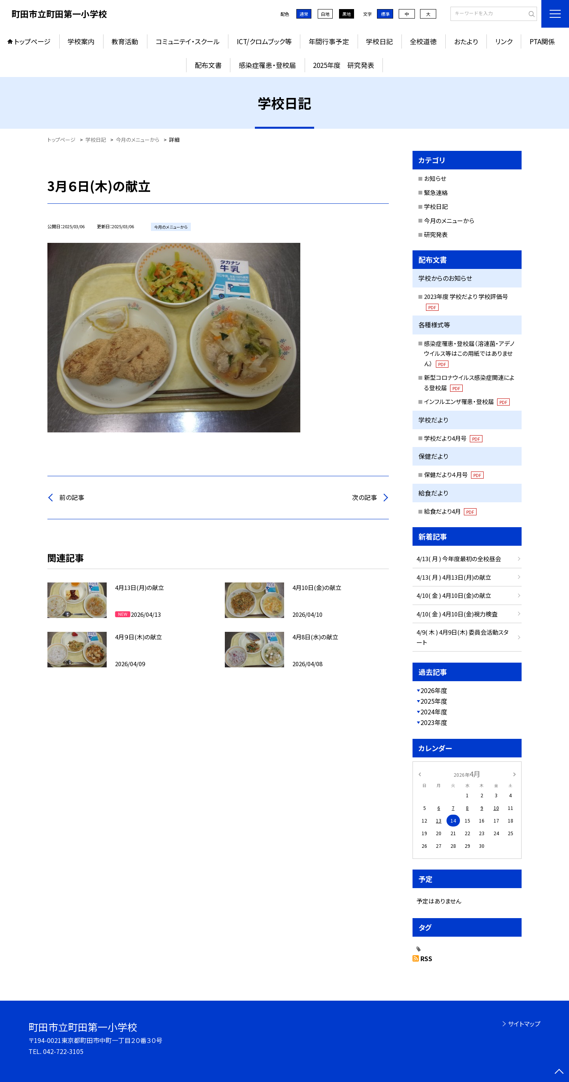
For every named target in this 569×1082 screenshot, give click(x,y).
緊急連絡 (436, 192)
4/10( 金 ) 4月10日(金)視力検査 (456, 614)
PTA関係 (542, 41)
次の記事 (364, 497)
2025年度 (433, 701)
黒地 (346, 14)
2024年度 (433, 711)
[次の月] (514, 773)
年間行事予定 (329, 41)
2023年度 (433, 722)
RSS (426, 958)
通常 (304, 14)
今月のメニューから (449, 220)
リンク (503, 41)
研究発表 (436, 234)
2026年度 (433, 690)
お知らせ (435, 178)
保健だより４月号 (454, 474)
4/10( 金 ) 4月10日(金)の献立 (453, 595)
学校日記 (379, 41)
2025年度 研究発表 (343, 65)
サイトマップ (524, 1023)
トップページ (32, 41)
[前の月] (419, 773)
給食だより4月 (450, 511)
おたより (466, 41)
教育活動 (124, 41)
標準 (385, 14)
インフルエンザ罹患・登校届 (467, 401)
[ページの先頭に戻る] (559, 1072)
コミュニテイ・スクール (188, 41)
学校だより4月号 (453, 438)
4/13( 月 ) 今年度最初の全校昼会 (458, 558)
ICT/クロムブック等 (264, 41)
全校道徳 (423, 41)
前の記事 (71, 497)
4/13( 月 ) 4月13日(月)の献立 (453, 577)
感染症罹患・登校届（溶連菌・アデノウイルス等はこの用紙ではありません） (469, 353)
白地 (325, 14)
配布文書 (208, 65)
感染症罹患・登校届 (267, 65)
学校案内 (81, 41)
